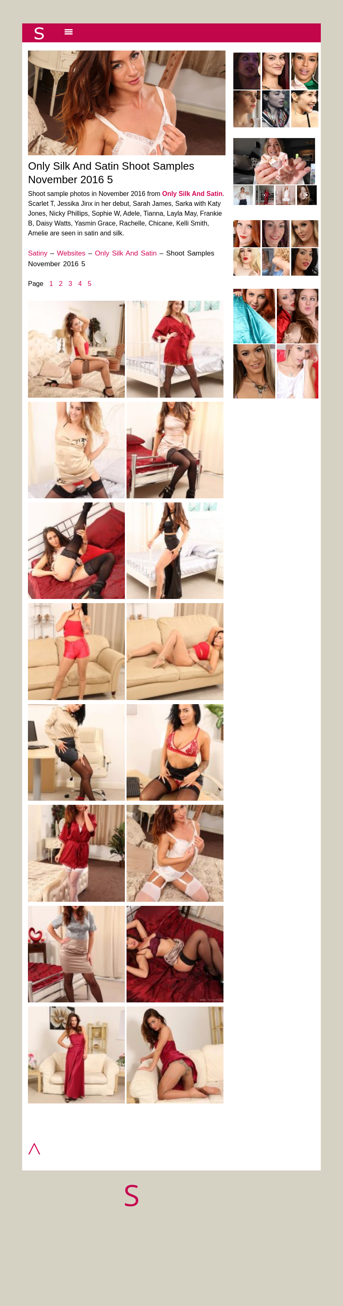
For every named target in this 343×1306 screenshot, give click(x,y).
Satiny (37, 253)
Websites (71, 253)
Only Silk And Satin (192, 193)
